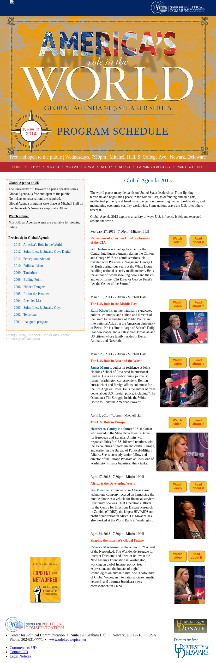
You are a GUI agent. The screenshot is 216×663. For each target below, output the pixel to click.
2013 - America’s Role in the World (38, 244)
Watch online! (19, 216)
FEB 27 (34, 167)
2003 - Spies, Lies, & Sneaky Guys (37, 307)
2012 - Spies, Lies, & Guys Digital (42, 251)
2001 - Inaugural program (31, 322)
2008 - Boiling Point (28, 279)
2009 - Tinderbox (25, 272)
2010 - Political (28, 266)
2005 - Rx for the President (32, 294)
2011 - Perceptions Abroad (32, 259)
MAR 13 (53, 167)
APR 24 (124, 167)
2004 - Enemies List (27, 301)
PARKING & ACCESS (153, 167)
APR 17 (106, 167)
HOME (17, 167)
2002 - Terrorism (25, 314)
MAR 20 (72, 167)
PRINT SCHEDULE (191, 167)
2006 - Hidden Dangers (29, 287)
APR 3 (89, 167)
